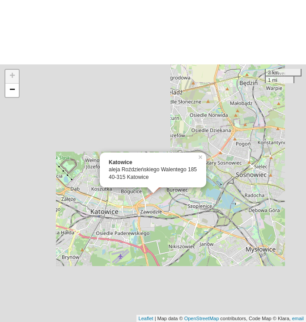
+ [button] (12, 76)
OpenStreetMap (201, 318)
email (298, 318)
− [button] (12, 90)
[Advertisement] (153, 32)
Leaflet (146, 318)
